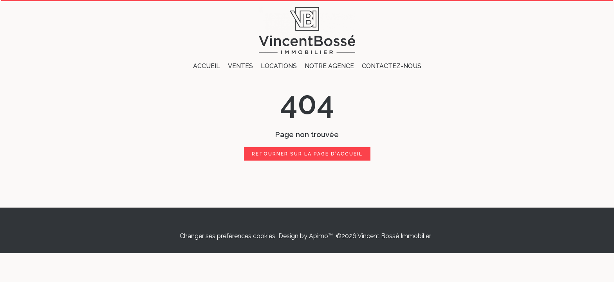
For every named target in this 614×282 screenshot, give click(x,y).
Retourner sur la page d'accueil (307, 154)
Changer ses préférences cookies (227, 236)
